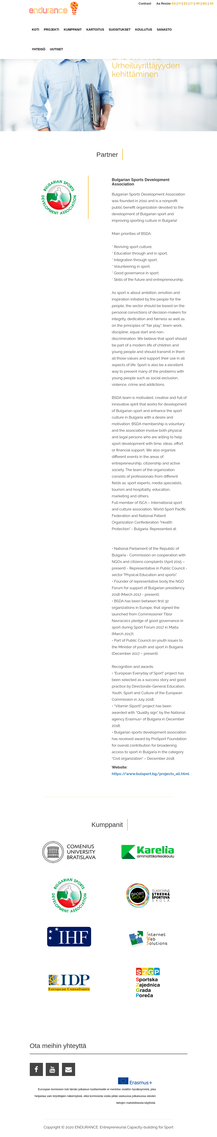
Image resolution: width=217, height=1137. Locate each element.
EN (174, 3)
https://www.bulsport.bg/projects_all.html (150, 774)
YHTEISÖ (38, 49)
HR (197, 3)
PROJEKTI (51, 29)
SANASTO (164, 29)
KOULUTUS (143, 29)
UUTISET (56, 49)
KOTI (35, 29)
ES (185, 3)
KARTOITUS (95, 29)
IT (191, 3)
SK (212, 3)
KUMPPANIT (73, 29)
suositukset (120, 29)
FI (179, 3)
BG (204, 3)
